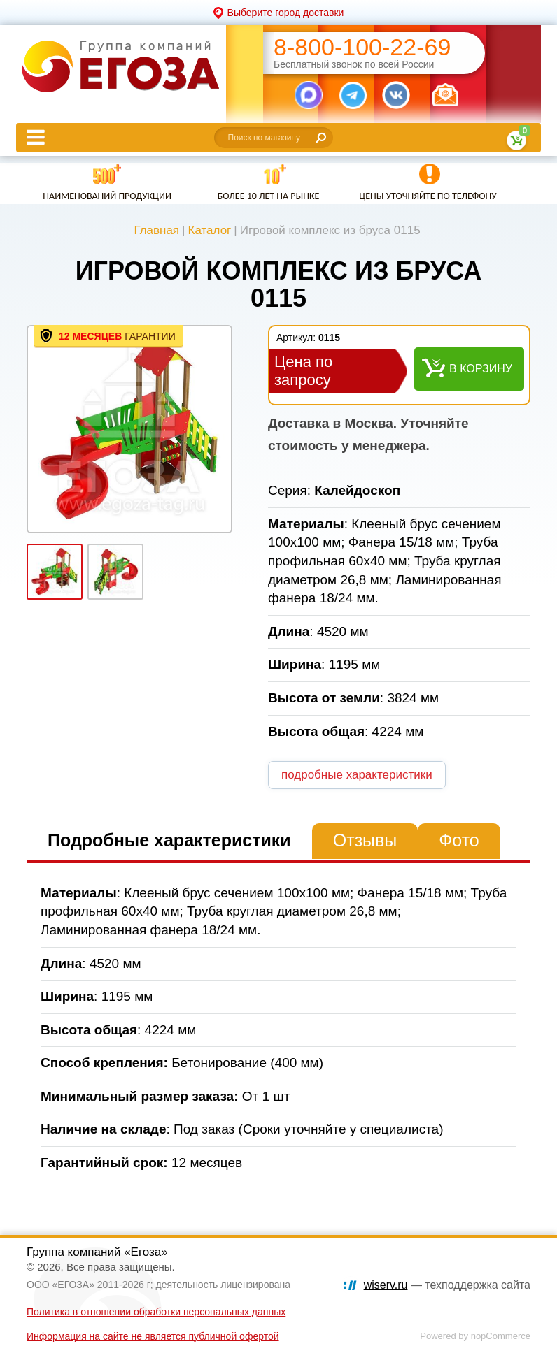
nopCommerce (500, 1336)
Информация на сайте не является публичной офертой (153, 1336)
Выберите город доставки (285, 12)
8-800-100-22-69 (362, 47)
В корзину (480, 369)
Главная (156, 230)
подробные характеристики (356, 774)
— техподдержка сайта (447, 1285)
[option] (129, 429)
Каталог (210, 230)
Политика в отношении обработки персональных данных (156, 1311)
